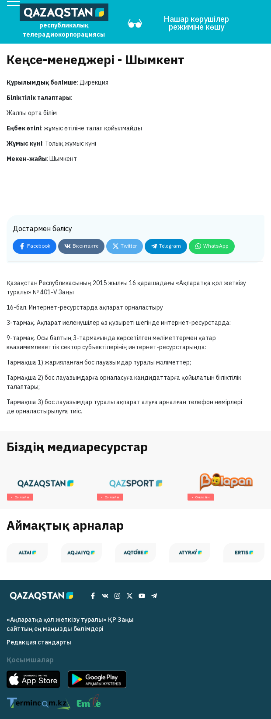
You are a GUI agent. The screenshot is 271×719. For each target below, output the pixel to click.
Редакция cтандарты (39, 642)
